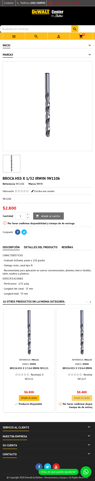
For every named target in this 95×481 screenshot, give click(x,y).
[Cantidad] (20, 216)
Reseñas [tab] (67, 247)
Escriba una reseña (44, 191)
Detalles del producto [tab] (40, 247)
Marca (32, 183)
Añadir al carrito (48, 216)
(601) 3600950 (37, 2)
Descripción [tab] (11, 247)
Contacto (9, 2)
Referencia (9, 183)
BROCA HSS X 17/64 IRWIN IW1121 (29, 368)
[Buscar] (47, 28)
